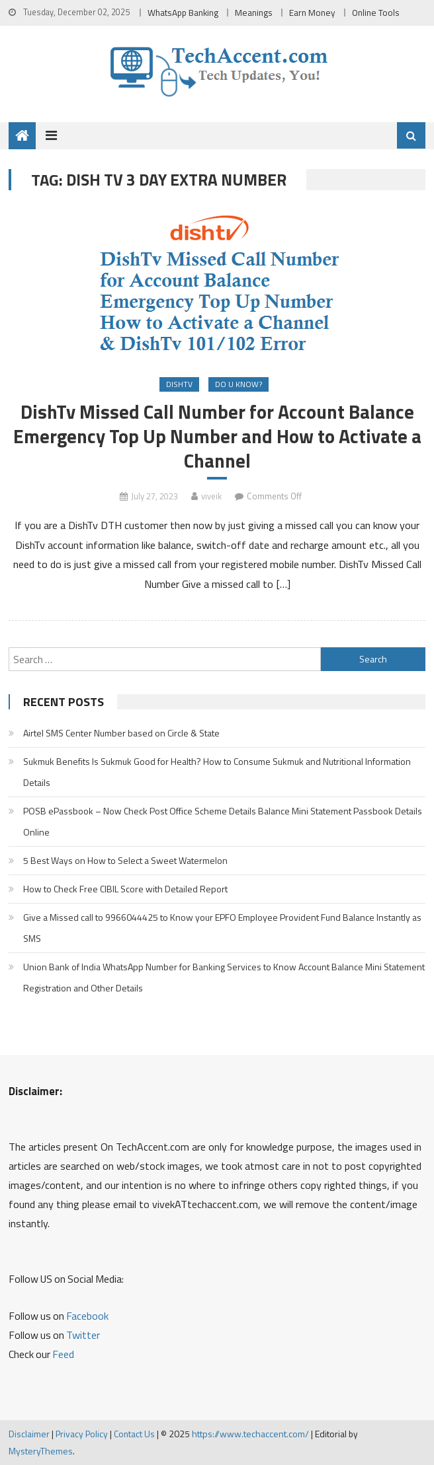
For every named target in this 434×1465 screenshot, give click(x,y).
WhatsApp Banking (183, 12)
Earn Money (312, 12)
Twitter (83, 1335)
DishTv (179, 384)
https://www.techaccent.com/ (250, 1434)
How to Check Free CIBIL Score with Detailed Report (125, 889)
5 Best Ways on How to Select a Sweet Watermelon (125, 860)
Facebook (87, 1316)
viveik (211, 496)
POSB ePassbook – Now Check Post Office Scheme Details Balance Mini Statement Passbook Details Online (222, 821)
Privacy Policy (82, 1434)
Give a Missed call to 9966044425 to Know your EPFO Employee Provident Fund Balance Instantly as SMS (222, 927)
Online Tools (376, 12)
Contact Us (134, 1434)
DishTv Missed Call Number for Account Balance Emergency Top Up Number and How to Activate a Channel (217, 436)
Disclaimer (29, 1434)
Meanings (254, 12)
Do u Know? (238, 384)
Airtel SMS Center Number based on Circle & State (121, 733)
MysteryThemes (41, 1451)
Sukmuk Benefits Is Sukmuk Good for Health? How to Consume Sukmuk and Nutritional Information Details (217, 771)
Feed (63, 1354)
